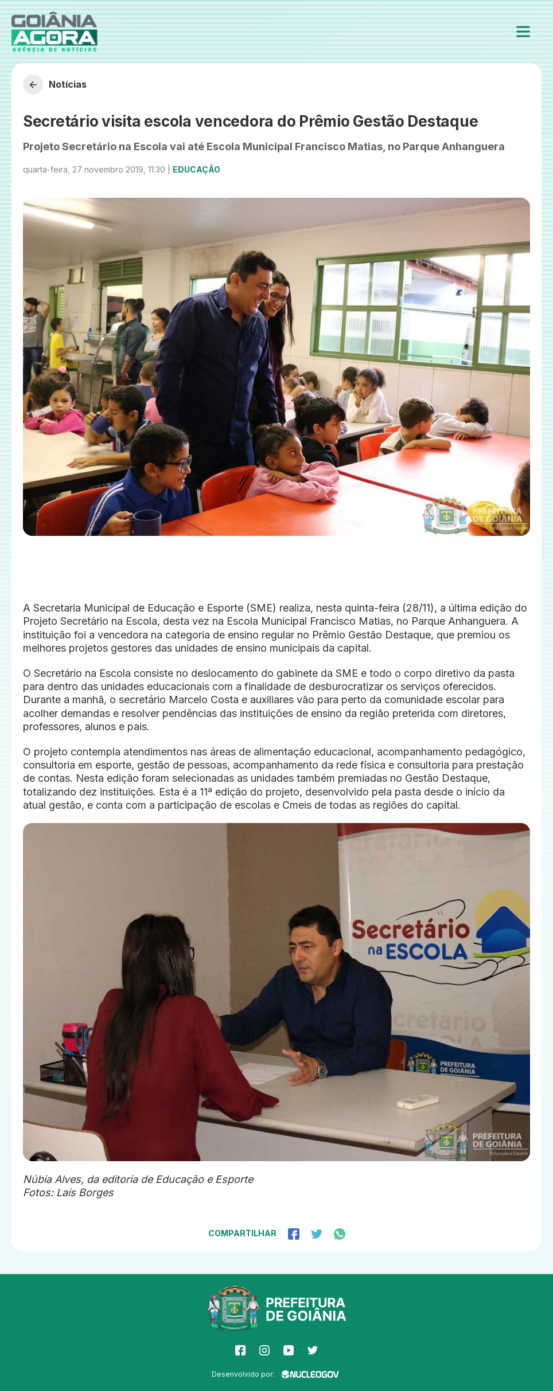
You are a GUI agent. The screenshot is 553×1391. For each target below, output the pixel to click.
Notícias (55, 85)
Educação (196, 169)
